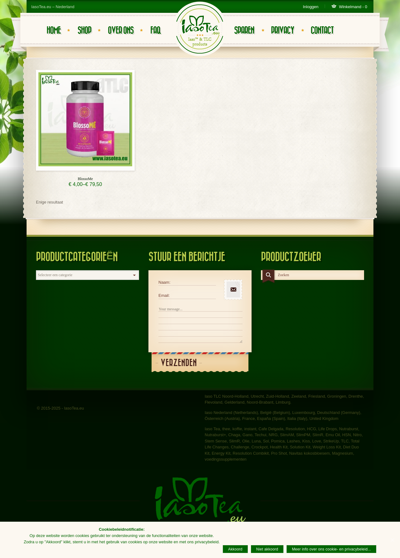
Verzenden (179, 363)
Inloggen (310, 6)
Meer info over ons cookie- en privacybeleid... (331, 549)
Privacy (282, 30)
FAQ (155, 30)
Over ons (120, 30)
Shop (84, 30)
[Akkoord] (392, 540)
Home (54, 30)
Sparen (244, 30)
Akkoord (235, 549)
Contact (322, 30)
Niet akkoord (267, 549)
